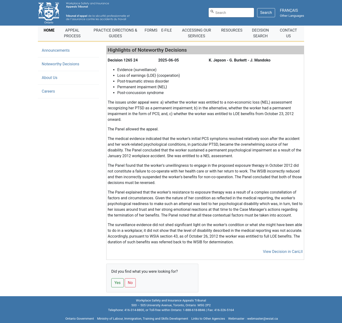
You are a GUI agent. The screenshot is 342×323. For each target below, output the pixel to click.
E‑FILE (166, 30)
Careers (48, 91)
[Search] (231, 12)
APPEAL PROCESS (72, 33)
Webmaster (236, 318)
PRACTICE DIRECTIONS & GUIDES (115, 33)
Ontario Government (79, 318)
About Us (49, 77)
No (130, 282)
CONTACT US (288, 33)
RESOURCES (231, 30)
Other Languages (292, 15)
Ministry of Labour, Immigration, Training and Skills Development (142, 318)
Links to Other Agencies (208, 318)
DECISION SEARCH (260, 33)
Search (266, 12)
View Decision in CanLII (283, 251)
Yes (117, 282)
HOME (50, 30)
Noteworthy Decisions (68, 63)
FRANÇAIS (289, 10)
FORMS (151, 30)
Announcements (56, 50)
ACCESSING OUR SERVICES (196, 33)
